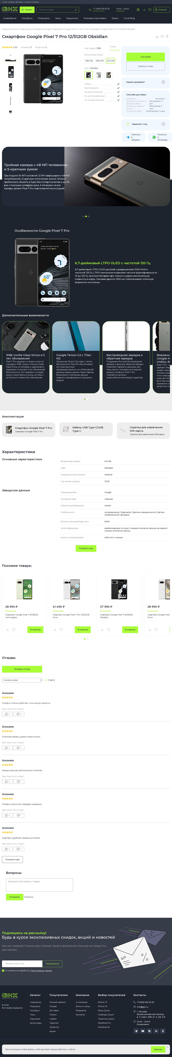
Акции (53, 1031)
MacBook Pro (104, 1023)
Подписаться (52, 963)
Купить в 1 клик (145, 66)
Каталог (35, 995)
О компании (81, 1002)
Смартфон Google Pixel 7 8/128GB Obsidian (116, 616)
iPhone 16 (102, 1006)
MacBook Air (104, 1027)
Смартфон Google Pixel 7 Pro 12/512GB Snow (71, 616)
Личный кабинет (58, 1002)
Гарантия (54, 1023)
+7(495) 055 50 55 (145, 1002)
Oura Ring (129, 18)
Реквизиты (81, 1010)
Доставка (19, 2)
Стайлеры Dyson (106, 1014)
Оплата (27, 2)
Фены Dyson (104, 1010)
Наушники (72, 18)
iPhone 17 (102, 1002)
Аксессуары (35, 1023)
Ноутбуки (27, 18)
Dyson (115, 18)
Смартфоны (9, 18)
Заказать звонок (98, 11)
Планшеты (44, 18)
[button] (83, 216)
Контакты (35, 2)
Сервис (53, 1019)
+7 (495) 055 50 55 (101, 8)
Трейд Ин (54, 1027)
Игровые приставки (95, 18)
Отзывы (11, 2)
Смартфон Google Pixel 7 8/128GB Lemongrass (21, 616)
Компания (82, 995)
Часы (58, 18)
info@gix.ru (142, 1007)
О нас (5, 2)
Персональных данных (41, 970)
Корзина (160, 9)
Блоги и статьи (83, 1006)
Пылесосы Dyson (106, 1019)
